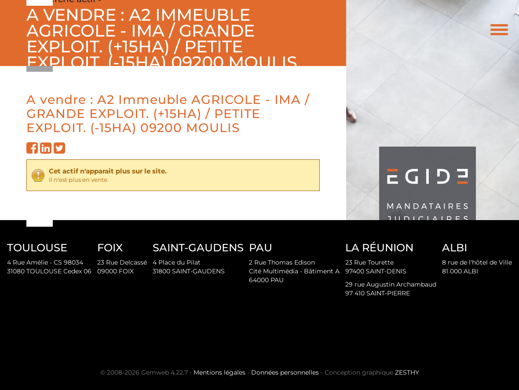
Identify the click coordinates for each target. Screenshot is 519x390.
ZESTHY (407, 372)
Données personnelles (285, 372)
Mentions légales (219, 372)
